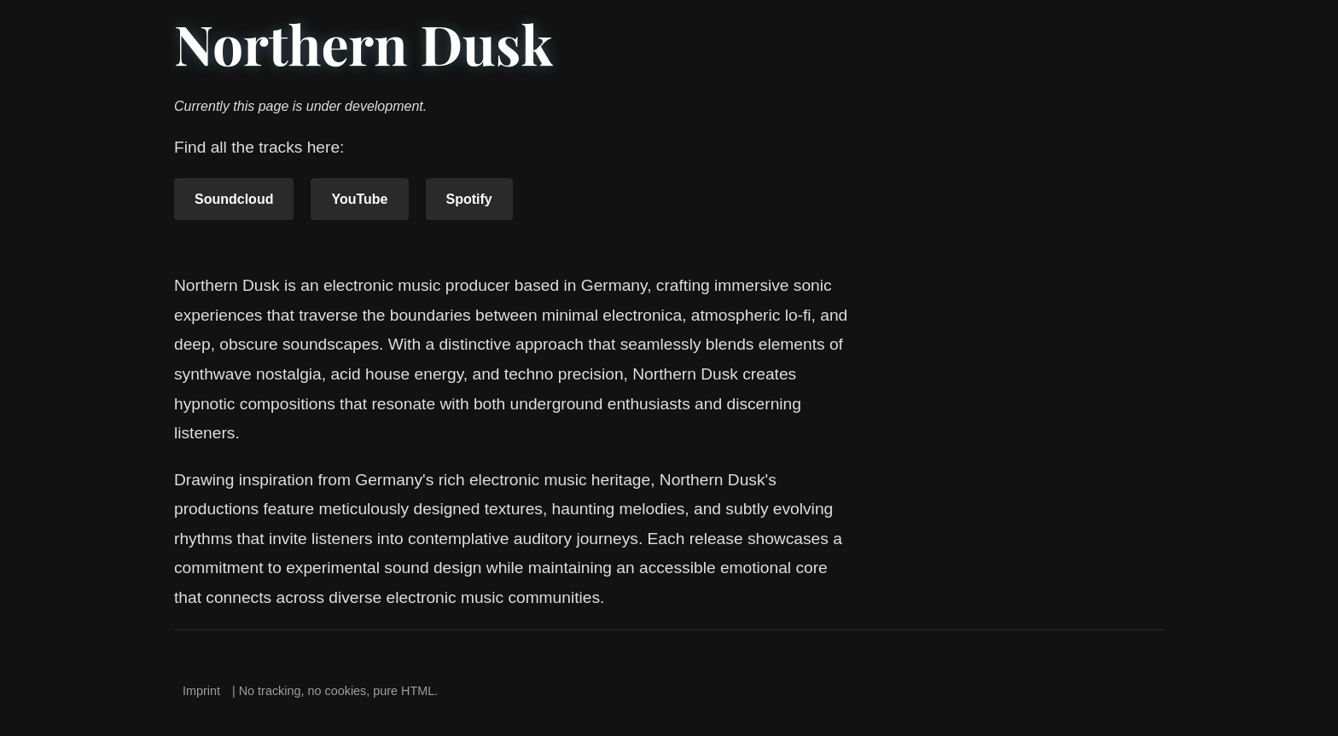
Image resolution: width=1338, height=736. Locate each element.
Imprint (201, 691)
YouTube (359, 199)
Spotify (469, 199)
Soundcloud (234, 199)
